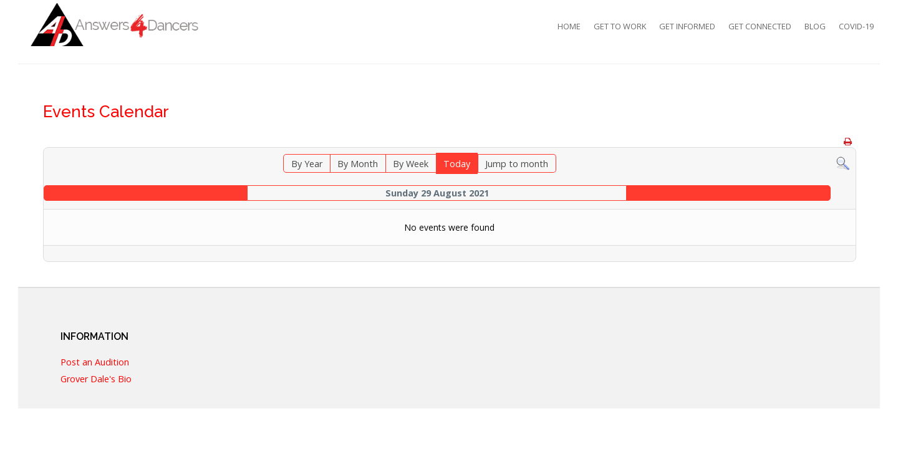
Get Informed (687, 26)
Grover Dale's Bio (96, 379)
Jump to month (516, 164)
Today (456, 164)
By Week (410, 164)
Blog (815, 26)
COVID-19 (856, 26)
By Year (306, 164)
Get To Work (620, 26)
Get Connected (759, 26)
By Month (357, 164)
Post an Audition (94, 362)
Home (569, 26)
